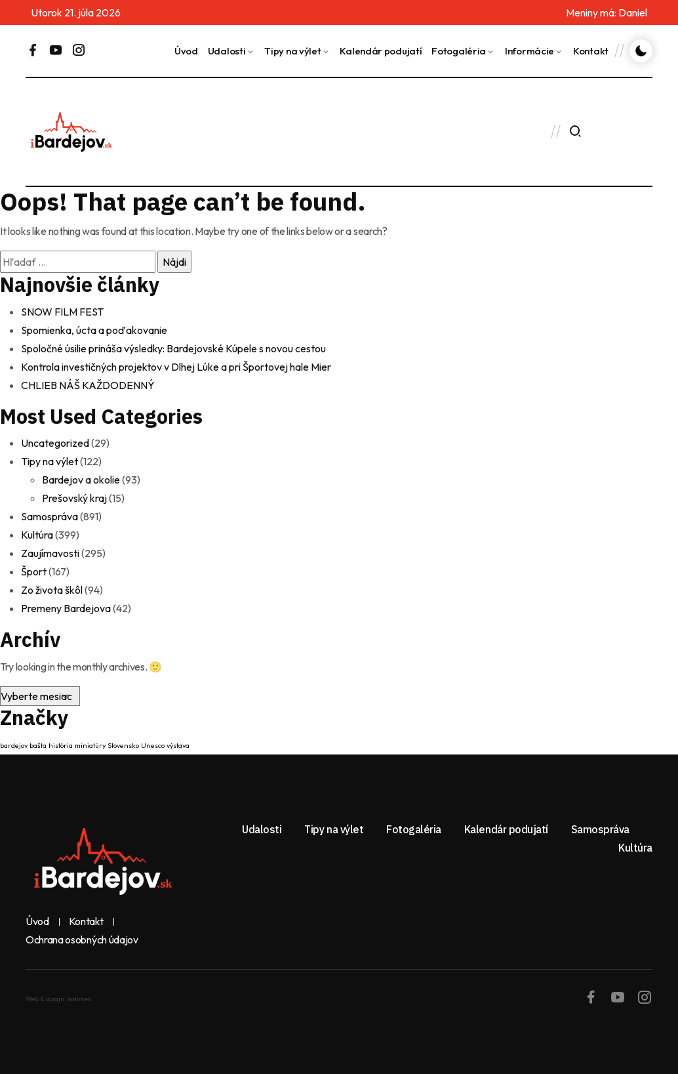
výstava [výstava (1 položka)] (178, 745)
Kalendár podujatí (381, 51)
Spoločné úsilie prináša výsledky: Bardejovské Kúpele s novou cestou (173, 348)
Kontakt (590, 51)
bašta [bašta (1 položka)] (38, 745)
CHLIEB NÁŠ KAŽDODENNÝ (88, 385)
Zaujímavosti (50, 553)
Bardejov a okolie (81, 479)
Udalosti (227, 51)
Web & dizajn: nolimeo (58, 999)
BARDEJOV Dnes (317, 132)
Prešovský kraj (74, 498)
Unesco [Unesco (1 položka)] (153, 745)
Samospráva (49, 516)
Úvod (186, 51)
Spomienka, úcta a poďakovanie (94, 330)
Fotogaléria (458, 51)
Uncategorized (55, 442)
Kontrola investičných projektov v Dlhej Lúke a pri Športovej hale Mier (176, 366)
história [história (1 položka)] (61, 745)
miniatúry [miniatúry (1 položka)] (90, 745)
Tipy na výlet (292, 51)
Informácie (529, 51)
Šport (34, 571)
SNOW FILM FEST (62, 311)
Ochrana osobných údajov (82, 940)
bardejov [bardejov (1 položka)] (14, 745)
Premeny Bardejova (66, 608)
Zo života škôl (52, 589)
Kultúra (37, 534)
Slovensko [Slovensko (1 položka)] (123, 745)
